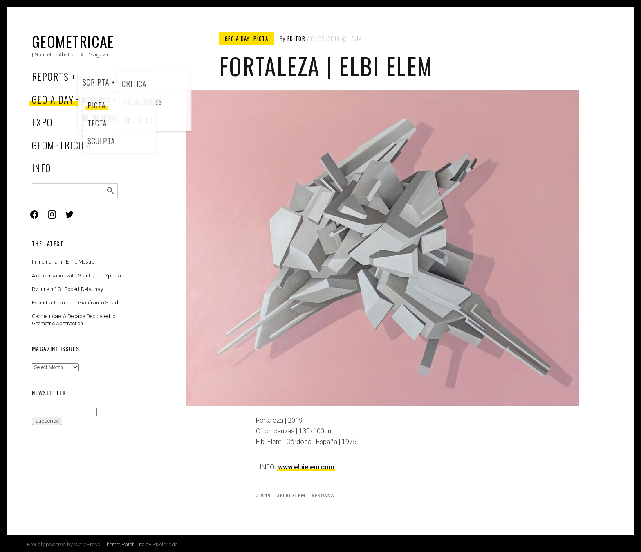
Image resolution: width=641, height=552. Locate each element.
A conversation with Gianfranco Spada (76, 276)
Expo (42, 122)
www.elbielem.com (306, 467)
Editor (296, 38)
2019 (265, 495)
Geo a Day (53, 99)
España (325, 495)
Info (41, 167)
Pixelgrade (164, 544)
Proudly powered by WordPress (63, 544)
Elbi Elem (293, 495)
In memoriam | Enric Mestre (63, 262)
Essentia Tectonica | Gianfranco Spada (76, 303)
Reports (50, 76)
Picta (260, 38)
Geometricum (61, 144)
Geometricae (73, 41)
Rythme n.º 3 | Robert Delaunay (67, 289)
